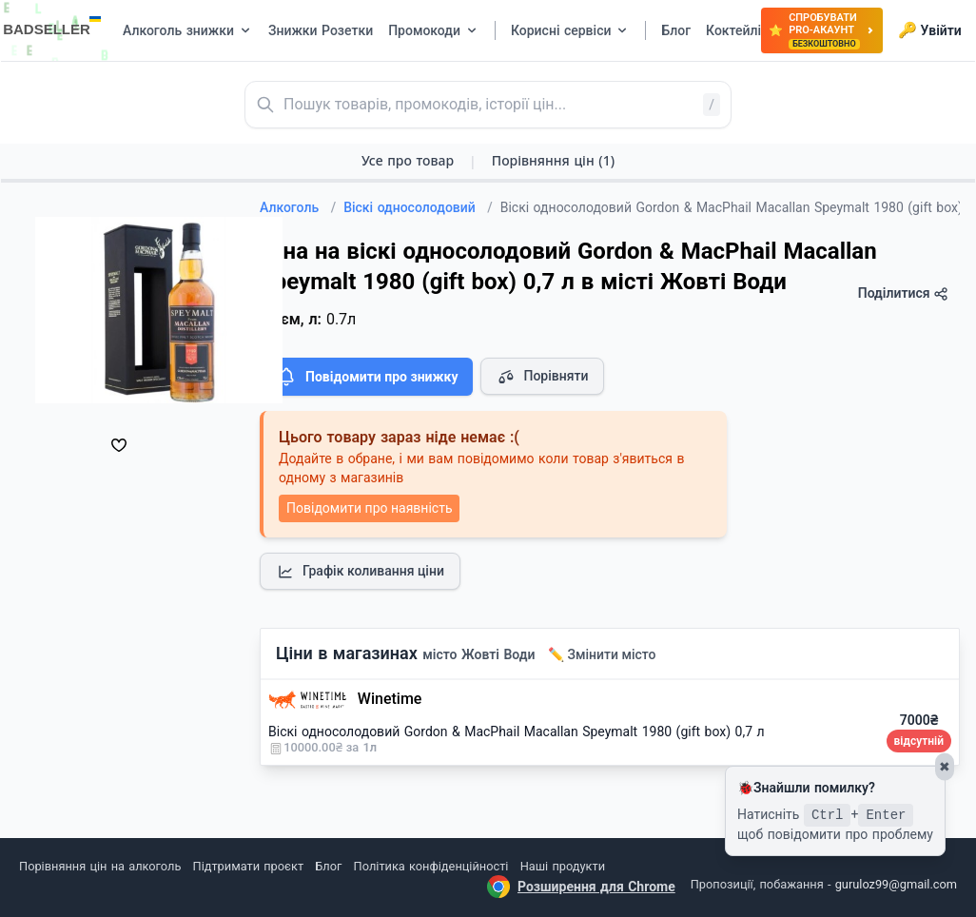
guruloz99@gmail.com (896, 884)
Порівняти (542, 376)
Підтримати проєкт (248, 866)
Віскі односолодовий (418, 207)
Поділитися (903, 293)
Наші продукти (562, 866)
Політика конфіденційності (431, 866)
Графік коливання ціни (360, 571)
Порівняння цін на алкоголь (100, 866)
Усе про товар (407, 160)
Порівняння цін (553, 160)
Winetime (390, 699)
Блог (328, 866)
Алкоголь (298, 207)
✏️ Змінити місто (602, 654)
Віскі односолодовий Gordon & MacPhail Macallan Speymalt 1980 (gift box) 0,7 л (516, 731)
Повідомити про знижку (366, 376)
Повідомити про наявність (369, 508)
